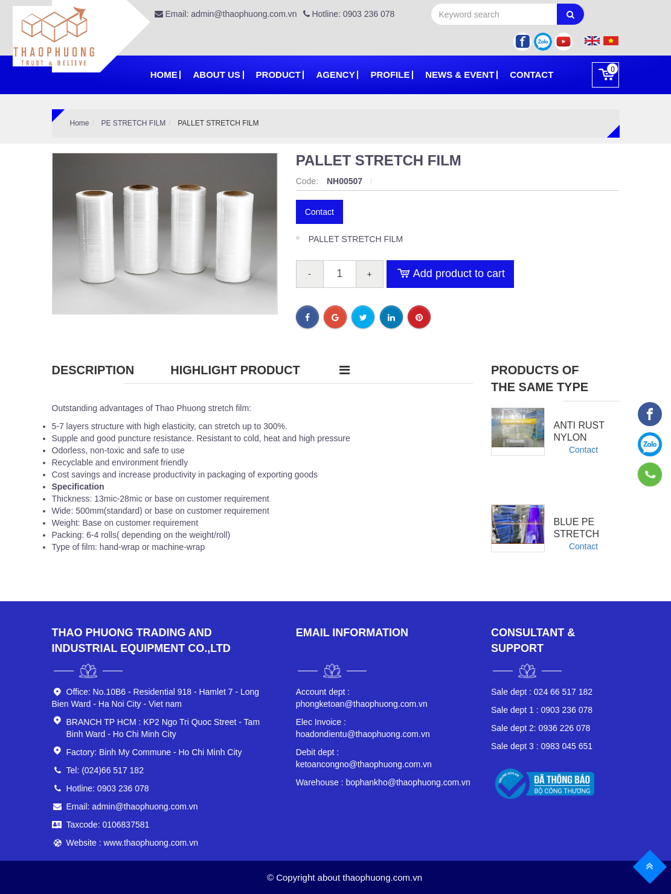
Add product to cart (450, 274)
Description (93, 370)
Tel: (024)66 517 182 (105, 770)
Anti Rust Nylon (579, 431)
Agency (335, 74)
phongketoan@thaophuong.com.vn (362, 698)
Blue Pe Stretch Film (577, 534)
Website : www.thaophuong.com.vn (132, 843)
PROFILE (389, 74)
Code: (308, 181)
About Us (216, 74)
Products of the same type (539, 378)
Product (278, 74)
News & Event (459, 74)
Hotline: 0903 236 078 (349, 14)
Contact (531, 74)
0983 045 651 (541, 746)
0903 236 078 (541, 710)
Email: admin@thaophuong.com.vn (226, 14)
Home (164, 74)
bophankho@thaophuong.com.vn (383, 782)
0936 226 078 (540, 728)
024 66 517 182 (541, 692)
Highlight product (235, 370)
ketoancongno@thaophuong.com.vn (364, 758)
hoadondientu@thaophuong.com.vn (363, 728)
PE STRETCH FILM (133, 123)
